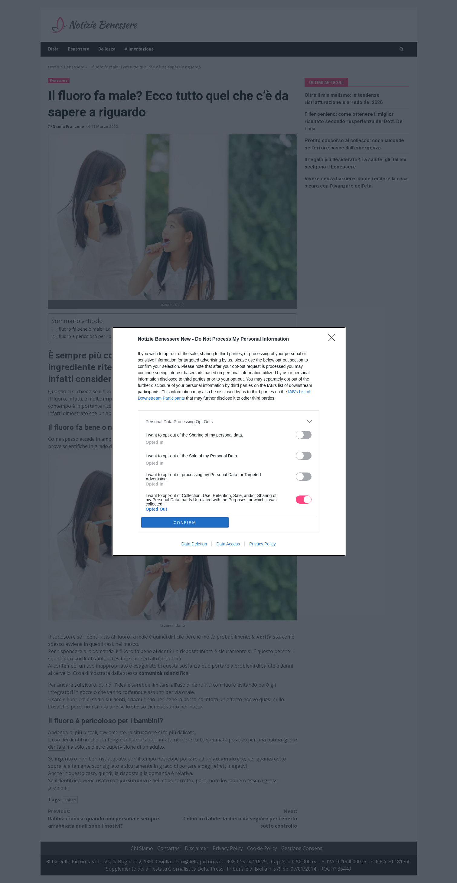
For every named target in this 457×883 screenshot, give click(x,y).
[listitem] (229, 421)
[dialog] (228, 441)
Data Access (228, 543)
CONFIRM (185, 522)
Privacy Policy (262, 543)
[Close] (333, 339)
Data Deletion (194, 543)
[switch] (304, 435)
